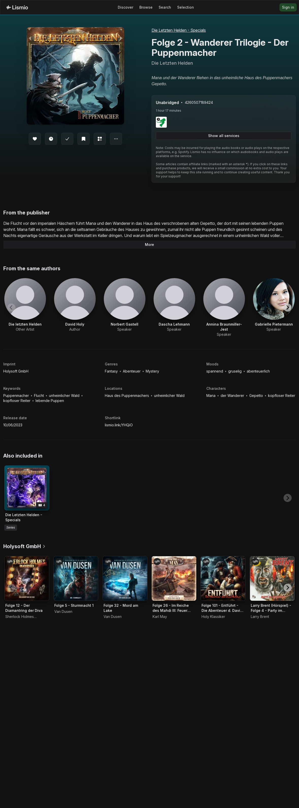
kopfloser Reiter (17, 400)
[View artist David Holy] (75, 305)
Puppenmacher (16, 395)
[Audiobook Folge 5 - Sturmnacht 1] (75, 578)
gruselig (235, 371)
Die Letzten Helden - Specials (179, 30)
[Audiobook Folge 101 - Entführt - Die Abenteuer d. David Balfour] (223, 578)
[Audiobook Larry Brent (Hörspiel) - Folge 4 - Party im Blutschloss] (272, 578)
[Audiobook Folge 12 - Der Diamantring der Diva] (26, 578)
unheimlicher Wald (64, 395)
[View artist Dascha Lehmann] (174, 305)
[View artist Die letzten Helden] (25, 305)
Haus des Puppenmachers (127, 395)
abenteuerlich (258, 371)
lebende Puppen (50, 400)
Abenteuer (132, 371)
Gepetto (256, 395)
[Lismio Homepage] (17, 7)
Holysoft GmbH (15, 371)
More (149, 244)
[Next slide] (288, 308)
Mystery (152, 371)
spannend (215, 371)
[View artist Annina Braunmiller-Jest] (224, 307)
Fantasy (112, 371)
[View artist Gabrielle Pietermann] (274, 305)
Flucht (39, 395)
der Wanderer (233, 395)
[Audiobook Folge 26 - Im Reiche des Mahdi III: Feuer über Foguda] (174, 578)
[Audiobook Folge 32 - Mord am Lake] (125, 578)
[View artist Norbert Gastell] (124, 305)
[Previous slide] (11, 308)
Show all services (223, 135)
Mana (211, 395)
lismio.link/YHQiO (119, 425)
